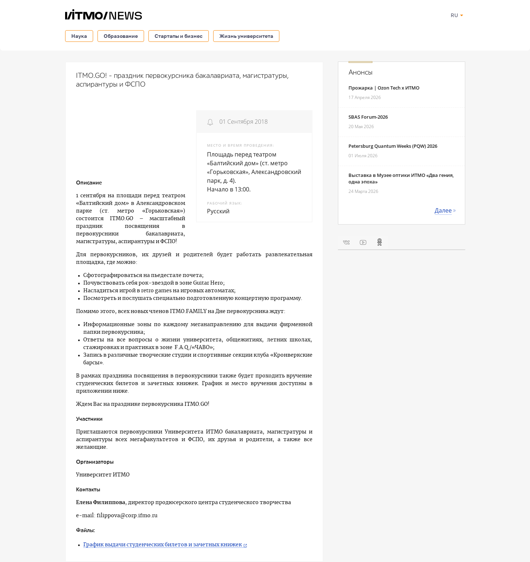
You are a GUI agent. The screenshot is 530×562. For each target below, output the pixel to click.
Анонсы (360, 72)
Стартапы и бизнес (179, 36)
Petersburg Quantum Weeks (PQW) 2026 (392, 146)
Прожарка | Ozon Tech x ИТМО (383, 87)
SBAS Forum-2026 (368, 117)
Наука (79, 36)
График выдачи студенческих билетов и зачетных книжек (162, 544)
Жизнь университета (246, 36)
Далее (443, 210)
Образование (121, 36)
